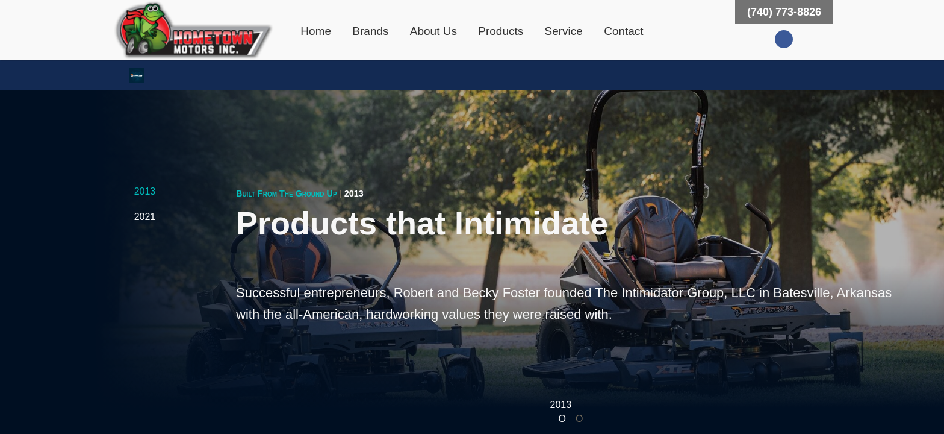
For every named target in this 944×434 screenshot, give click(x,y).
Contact (623, 31)
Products (500, 31)
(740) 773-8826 (784, 12)
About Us (433, 31)
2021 (145, 217)
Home (315, 31)
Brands (370, 31)
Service (564, 31)
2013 (145, 191)
